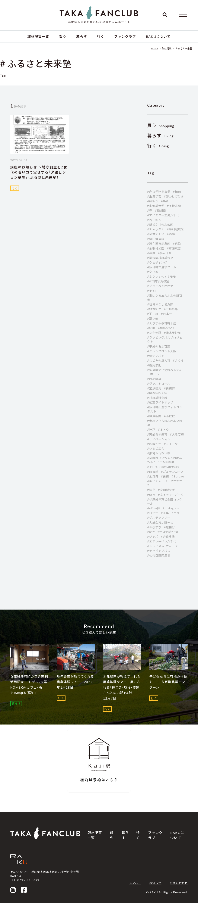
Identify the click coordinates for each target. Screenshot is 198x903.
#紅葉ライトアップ (160, 402)
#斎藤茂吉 (174, 248)
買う (62, 36)
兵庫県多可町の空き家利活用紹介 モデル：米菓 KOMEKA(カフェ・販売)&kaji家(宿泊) (29, 685)
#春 (149, 210)
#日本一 (166, 313)
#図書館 (152, 471)
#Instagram (171, 508)
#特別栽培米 (175, 229)
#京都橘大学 (155, 206)
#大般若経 (177, 434)
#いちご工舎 (155, 448)
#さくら (178, 360)
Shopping (160, 126)
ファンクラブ (125, 36)
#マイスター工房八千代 (163, 215)
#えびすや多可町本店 (161, 323)
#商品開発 (154, 379)
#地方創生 (154, 309)
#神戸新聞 (154, 416)
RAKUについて (158, 36)
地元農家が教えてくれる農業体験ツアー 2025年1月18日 (75, 682)
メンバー (135, 883)
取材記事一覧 (38, 36)
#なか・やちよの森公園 (162, 532)
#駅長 (151, 494)
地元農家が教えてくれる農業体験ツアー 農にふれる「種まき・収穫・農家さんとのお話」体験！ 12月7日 (121, 687)
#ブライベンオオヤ (160, 286)
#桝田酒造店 (155, 239)
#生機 (176, 513)
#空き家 (152, 272)
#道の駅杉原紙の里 (160, 257)
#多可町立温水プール (161, 267)
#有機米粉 (174, 206)
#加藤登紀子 (166, 328)
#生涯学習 (154, 196)
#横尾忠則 (154, 365)
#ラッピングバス (158, 550)
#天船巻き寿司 (157, 434)
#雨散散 (169, 416)
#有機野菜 (171, 309)
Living (160, 136)
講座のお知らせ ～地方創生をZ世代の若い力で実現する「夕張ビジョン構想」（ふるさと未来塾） (38, 172)
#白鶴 (165, 476)
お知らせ (155, 883)
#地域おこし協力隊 (160, 304)
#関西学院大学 (157, 393)
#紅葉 (151, 328)
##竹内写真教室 (158, 281)
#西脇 (171, 234)
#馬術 (165, 201)
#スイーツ (171, 444)
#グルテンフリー (158, 517)
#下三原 (152, 313)
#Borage (178, 476)
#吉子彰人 (154, 220)
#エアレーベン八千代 (161, 541)
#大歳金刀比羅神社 (160, 522)
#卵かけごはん (174, 196)
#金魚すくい (155, 234)
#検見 (151, 490)
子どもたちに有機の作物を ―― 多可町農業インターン (168, 682)
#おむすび (154, 527)
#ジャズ (152, 536)
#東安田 (152, 291)
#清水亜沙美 (172, 332)
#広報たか (154, 444)
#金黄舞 (152, 476)
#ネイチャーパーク (171, 494)
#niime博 (153, 508)
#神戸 (151, 429)
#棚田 (177, 191)
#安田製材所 (166, 490)
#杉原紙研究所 (157, 397)
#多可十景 (165, 253)
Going (158, 146)
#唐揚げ (169, 527)
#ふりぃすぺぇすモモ (161, 276)
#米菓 (165, 513)
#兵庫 (151, 253)
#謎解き (152, 201)
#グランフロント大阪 (161, 351)
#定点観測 (154, 388)
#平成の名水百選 (158, 346)
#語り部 (152, 318)
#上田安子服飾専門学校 (163, 467)
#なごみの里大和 (158, 360)
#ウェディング (157, 262)
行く (100, 36)
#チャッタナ (155, 229)
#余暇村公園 (155, 248)
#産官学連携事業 (158, 191)
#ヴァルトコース (158, 383)
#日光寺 (152, 513)
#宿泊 (177, 243)
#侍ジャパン (155, 356)
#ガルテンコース (172, 471)
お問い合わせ (179, 883)
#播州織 (160, 210)
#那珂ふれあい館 (158, 453)
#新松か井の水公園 (160, 224)
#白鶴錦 (169, 388)
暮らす (81, 36)
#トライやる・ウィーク (162, 546)
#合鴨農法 (168, 536)
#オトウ (163, 429)
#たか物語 (154, 332)
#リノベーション (158, 439)
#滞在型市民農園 (158, 243)
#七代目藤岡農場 (158, 555)
